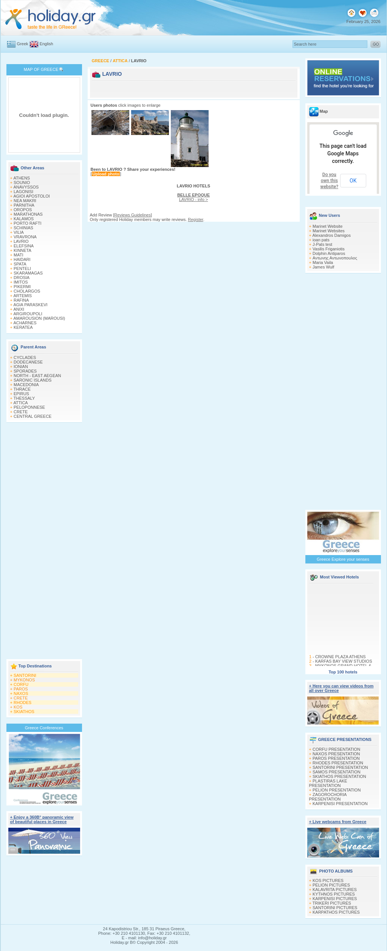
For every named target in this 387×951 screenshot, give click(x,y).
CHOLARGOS (27, 291)
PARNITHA (24, 205)
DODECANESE (28, 362)
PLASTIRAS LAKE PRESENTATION (328, 783)
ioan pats (321, 240)
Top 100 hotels (342, 672)
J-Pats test (322, 244)
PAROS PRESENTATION (336, 758)
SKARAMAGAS (28, 273)
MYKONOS (24, 680)
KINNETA (22, 250)
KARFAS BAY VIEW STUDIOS (343, 666)
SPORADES (25, 371)
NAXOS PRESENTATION (336, 754)
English (46, 43)
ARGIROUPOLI (27, 313)
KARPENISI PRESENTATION (340, 803)
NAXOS (21, 693)
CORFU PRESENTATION (336, 749)
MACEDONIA (26, 384)
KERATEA (23, 327)
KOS (18, 707)
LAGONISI (23, 191)
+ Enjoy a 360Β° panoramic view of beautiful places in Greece (42, 819)
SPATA (20, 264)
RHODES (22, 702)
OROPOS (23, 209)
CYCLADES (25, 357)
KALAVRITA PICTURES (335, 889)
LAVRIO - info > (193, 197)
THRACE (22, 389)
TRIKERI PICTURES (332, 903)
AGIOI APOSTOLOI (31, 196)
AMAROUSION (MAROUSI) (39, 318)
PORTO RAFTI (28, 223)
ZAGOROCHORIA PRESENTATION (328, 796)
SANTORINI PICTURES (335, 907)
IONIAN (21, 366)
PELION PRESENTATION (337, 790)
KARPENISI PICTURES (335, 898)
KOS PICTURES (328, 880)
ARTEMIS (22, 295)
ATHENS (21, 178)
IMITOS (21, 282)
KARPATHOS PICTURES (336, 912)
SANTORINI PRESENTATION (340, 767)
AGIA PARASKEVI (30, 304)
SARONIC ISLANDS (32, 380)
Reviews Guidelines (132, 215)
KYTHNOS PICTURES (334, 894)
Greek (22, 43)
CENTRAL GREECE (32, 416)
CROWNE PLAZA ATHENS (340, 661)
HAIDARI (22, 259)
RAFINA (21, 300)
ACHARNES (24, 323)
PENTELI (22, 268)
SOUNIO (22, 182)
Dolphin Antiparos (329, 253)
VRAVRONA (25, 237)
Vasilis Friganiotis (329, 249)
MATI (18, 255)
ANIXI (18, 309)
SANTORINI (25, 675)
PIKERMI (22, 286)
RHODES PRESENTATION (338, 763)
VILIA (19, 232)
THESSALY (24, 398)
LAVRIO (21, 241)
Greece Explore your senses (343, 559)
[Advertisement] (44, 541)
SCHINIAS (23, 227)
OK (353, 181)
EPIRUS (21, 393)
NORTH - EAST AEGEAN (37, 375)
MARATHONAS (28, 214)
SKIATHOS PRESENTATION (339, 776)
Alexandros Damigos (331, 235)
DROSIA (21, 277)
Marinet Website (327, 226)
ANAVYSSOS (26, 187)
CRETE (21, 412)
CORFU (21, 684)
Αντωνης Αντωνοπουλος (335, 258)
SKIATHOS (24, 711)
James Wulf (323, 267)
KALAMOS (24, 218)
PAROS (21, 689)
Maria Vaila (323, 262)
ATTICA (20, 402)
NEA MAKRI (25, 200)
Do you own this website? (329, 180)
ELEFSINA (24, 246)
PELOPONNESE (29, 407)
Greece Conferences (44, 728)
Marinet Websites (329, 231)
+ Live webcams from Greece (338, 821)
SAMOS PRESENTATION (337, 772)
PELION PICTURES (331, 885)
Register (195, 219)
